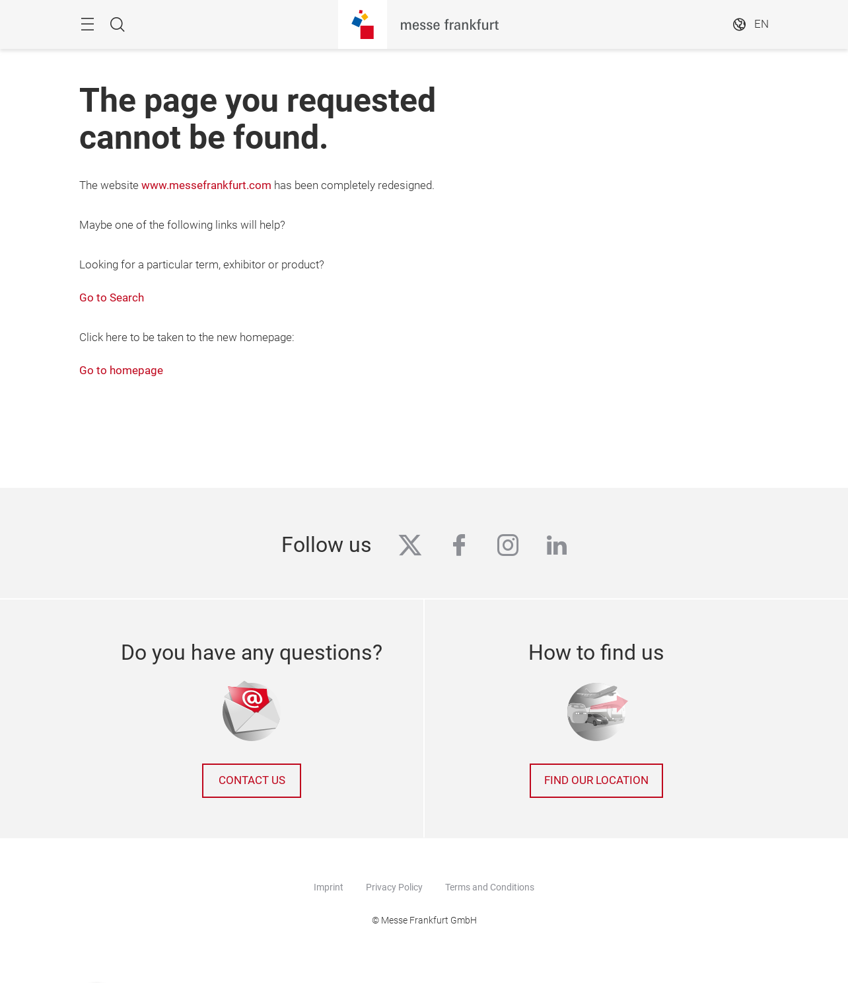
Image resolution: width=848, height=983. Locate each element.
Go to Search (111, 298)
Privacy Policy (394, 887)
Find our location (596, 780)
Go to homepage (121, 370)
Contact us (252, 780)
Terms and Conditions (489, 887)
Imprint (328, 887)
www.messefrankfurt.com (206, 185)
